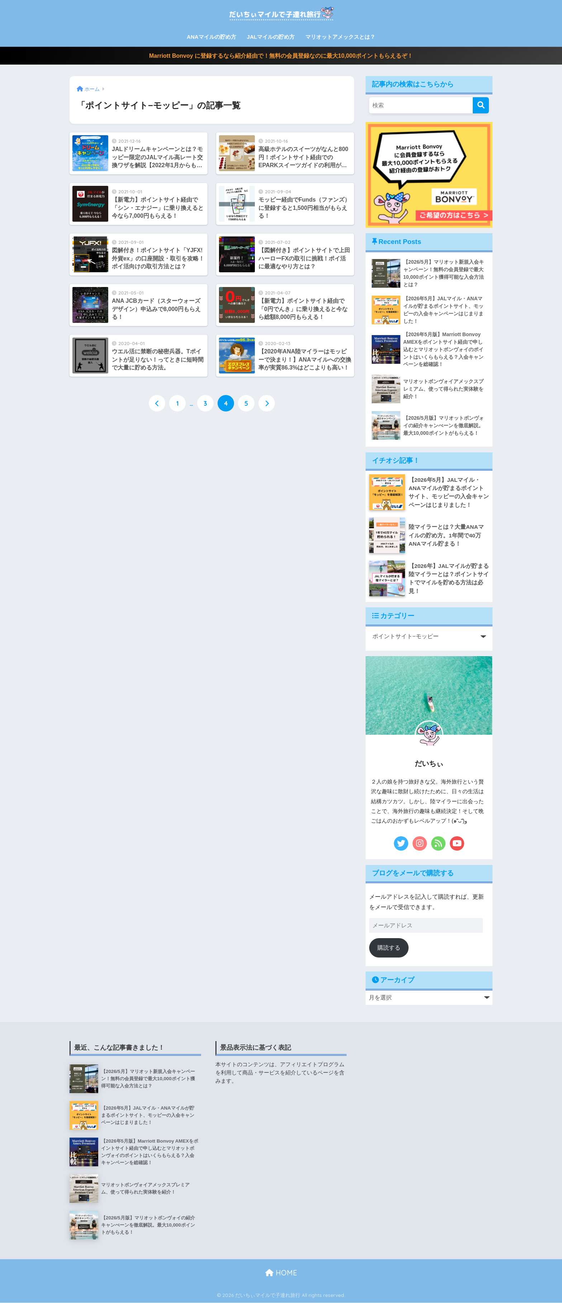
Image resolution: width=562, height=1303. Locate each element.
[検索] (481, 105)
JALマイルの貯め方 (271, 37)
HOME (281, 1273)
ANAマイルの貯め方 (211, 37)
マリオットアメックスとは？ (340, 37)
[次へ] (266, 403)
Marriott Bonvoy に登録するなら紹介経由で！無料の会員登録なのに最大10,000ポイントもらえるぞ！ (281, 56)
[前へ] (157, 403)
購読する (388, 948)
